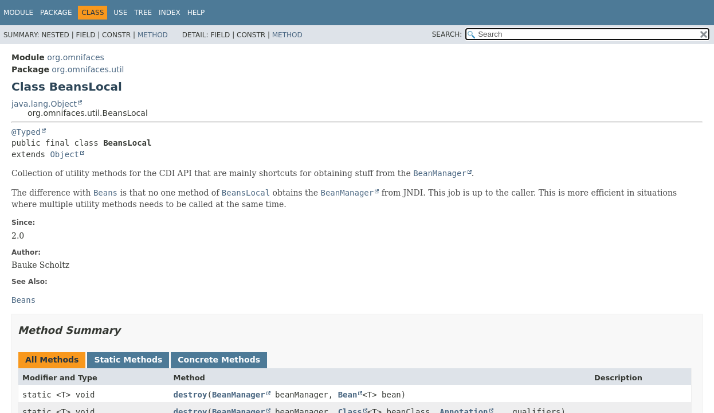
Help (196, 13)
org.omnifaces (75, 57)
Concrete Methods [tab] (219, 359)
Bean (348, 394)
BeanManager (238, 394)
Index (170, 13)
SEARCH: (447, 34)
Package (56, 13)
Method (153, 35)
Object (64, 154)
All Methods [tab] (52, 359)
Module (18, 13)
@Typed (26, 132)
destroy (190, 394)
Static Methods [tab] (128, 359)
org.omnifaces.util (88, 69)
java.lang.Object (44, 103)
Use (120, 13)
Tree (143, 13)
